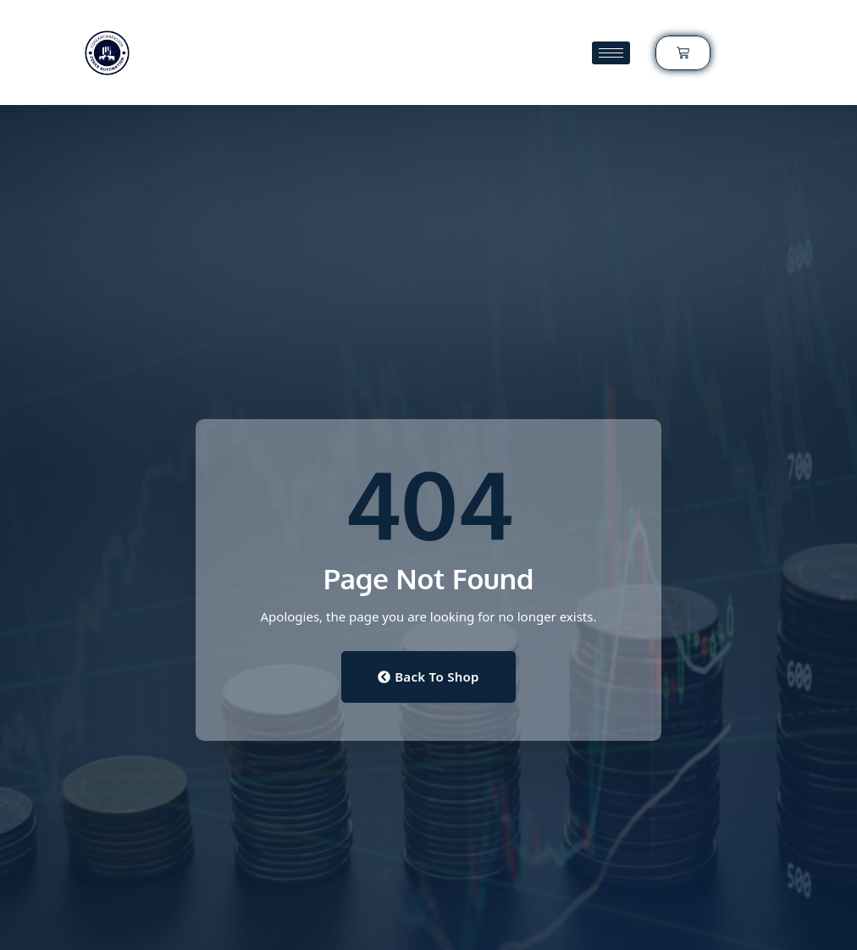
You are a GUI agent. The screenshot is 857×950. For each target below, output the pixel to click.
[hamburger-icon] (611, 52)
